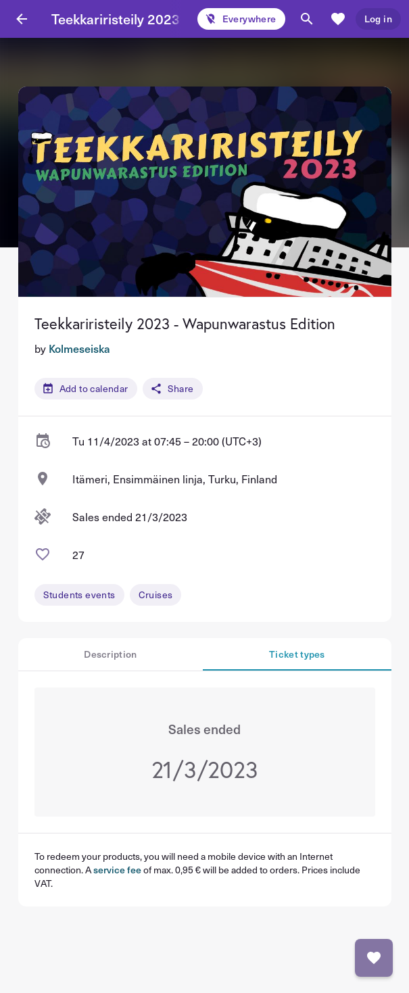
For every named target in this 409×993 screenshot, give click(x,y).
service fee (117, 870)
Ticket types (297, 654)
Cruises (156, 594)
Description (110, 654)
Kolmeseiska (79, 348)
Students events (79, 594)
